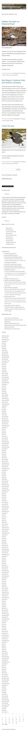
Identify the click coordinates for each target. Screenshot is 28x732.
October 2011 (5, 638)
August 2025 (4, 341)
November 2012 (5, 615)
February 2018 (5, 502)
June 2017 (4, 516)
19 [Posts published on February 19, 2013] (9, 721)
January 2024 (5, 375)
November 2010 (5, 658)
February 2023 (5, 395)
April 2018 (4, 499)
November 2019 (5, 465)
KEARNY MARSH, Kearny (9, 296)
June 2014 (4, 581)
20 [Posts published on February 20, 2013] (12, 721)
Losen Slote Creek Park (11, 235)
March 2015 (4, 565)
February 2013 (5, 610)
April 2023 (4, 391)
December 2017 (5, 506)
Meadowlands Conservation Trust (12, 328)
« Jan (3, 724)
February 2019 (5, 481)
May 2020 (4, 454)
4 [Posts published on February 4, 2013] (5, 717)
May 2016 (4, 540)
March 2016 (4, 543)
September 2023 (5, 382)
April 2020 (4, 456)
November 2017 (5, 508)
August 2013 (4, 599)
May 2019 (4, 475)
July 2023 (4, 386)
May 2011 (4, 647)
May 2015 (4, 561)
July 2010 (4, 665)
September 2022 (5, 404)
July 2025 (4, 343)
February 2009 (5, 696)
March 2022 (4, 414)
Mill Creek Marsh (9, 229)
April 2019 (4, 477)
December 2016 (5, 527)
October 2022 (5, 402)
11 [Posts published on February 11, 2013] (5, 719)
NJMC (8, 75)
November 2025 (5, 336)
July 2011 (4, 644)
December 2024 (5, 355)
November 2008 (5, 701)
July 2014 (4, 579)
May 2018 (4, 497)
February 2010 (5, 674)
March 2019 (4, 479)
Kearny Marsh (9, 233)
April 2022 (4, 413)
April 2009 (4, 692)
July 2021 (4, 429)
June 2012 (4, 624)
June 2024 (4, 366)
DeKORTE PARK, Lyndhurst (10, 253)
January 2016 (5, 547)
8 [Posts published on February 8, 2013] (19, 717)
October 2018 (5, 488)
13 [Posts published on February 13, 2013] (12, 719)
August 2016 (4, 534)
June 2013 (4, 602)
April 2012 (4, 628)
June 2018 (4, 495)
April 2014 (4, 585)
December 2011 (5, 635)
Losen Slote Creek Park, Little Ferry (12, 305)
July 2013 (4, 601)
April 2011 (4, 649)
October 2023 (5, 380)
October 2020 (5, 445)
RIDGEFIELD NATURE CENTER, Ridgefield (13, 266)
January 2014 (5, 590)
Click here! (6, 194)
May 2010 (4, 669)
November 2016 (5, 529)
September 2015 (5, 554)
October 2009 (5, 681)
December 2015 (5, 549)
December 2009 (5, 678)
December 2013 (5, 592)
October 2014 (5, 574)
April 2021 (4, 434)
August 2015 (4, 556)
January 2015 (5, 568)
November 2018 (5, 486)
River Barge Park (9, 238)
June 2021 (4, 430)
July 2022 (4, 407)
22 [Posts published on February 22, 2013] (19, 721)
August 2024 (4, 362)
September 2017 (5, 511)
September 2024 (5, 361)
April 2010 (4, 671)
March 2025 (4, 350)
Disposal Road (9, 237)
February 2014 (5, 588)
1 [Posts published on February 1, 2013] (19, 715)
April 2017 (4, 520)
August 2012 (4, 620)
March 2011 (4, 651)
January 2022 (5, 418)
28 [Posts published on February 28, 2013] (16, 722)
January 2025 (5, 353)
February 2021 (5, 438)
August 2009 (4, 685)
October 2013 (5, 595)
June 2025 (4, 344)
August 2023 (4, 384)
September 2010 (5, 662)
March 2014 (4, 586)
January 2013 (5, 611)
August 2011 (4, 642)
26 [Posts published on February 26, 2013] (9, 722)
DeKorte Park (9, 228)
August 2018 (4, 491)
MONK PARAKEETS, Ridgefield (11, 287)
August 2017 (4, 513)
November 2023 (5, 379)
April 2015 (4, 563)
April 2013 (4, 606)
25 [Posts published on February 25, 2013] (5, 722)
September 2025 (5, 339)
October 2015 (5, 552)
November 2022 (5, 400)
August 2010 (4, 663)
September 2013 (5, 597)
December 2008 (5, 699)
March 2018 (4, 500)
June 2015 (4, 559)
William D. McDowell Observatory (11, 323)
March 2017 (4, 522)
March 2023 (4, 393)
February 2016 (5, 545)
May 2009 (4, 690)
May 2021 (4, 432)
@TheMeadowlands (7, 178)
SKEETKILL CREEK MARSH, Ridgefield (12, 280)
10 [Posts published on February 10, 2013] (2, 719)
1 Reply (11, 120)
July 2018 (4, 493)
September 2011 (5, 640)
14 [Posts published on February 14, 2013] (16, 719)
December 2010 (5, 656)
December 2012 (5, 613)
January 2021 (5, 439)
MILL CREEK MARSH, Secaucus (11, 255)
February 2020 (5, 459)
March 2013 (4, 608)
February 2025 (5, 352)
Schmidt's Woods (10, 244)
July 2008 (4, 708)
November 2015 (5, 551)
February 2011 (5, 653)
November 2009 (5, 679)
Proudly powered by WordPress (8, 729)
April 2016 (4, 542)
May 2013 (4, 604)
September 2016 (5, 533)
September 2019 (5, 468)
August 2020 (4, 448)
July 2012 (4, 622)
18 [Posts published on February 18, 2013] (5, 721)
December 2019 (5, 463)
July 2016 (4, 536)
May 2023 (4, 389)
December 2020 (5, 441)
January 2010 (5, 676)
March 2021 (4, 436)
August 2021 (4, 427)
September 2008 (5, 705)
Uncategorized (16, 73)
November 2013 (5, 593)
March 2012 (4, 629)
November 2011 (5, 636)
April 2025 (4, 348)
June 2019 (4, 473)
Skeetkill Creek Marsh (11, 242)
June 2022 (4, 409)
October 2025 (5, 337)
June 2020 (4, 452)
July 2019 (4, 472)
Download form (5, 251)
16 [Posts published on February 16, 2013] (23, 719)
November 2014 (5, 572)
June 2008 (4, 710)
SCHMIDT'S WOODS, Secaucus (11, 278)
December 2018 (5, 484)
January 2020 (5, 461)
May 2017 (4, 518)
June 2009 (4, 688)
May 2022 (4, 411)
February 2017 (5, 524)
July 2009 (4, 687)
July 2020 (4, 450)
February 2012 (5, 631)
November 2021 (5, 422)
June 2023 (4, 387)
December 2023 (5, 377)
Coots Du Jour (8, 125)
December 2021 (5, 420)
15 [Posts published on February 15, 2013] (19, 719)
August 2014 (4, 577)
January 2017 (5, 525)
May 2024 (4, 368)
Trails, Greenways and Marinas (11, 318)
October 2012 (5, 617)
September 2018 (5, 490)
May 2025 (4, 346)
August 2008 (4, 706)
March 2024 (4, 371)
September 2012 (5, 619)
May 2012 (4, 626)
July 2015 (4, 558)
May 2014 (4, 583)
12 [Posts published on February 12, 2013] (9, 719)
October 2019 (5, 466)
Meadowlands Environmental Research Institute (15, 325)
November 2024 (5, 357)
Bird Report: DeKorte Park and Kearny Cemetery (13, 81)
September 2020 (5, 447)
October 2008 (5, 703)
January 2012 (5, 633)
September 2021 (5, 425)
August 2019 (4, 470)
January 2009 (5, 697)
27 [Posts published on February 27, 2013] (12, 722)
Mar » (6, 724)
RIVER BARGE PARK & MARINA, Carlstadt (13, 257)
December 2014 (5, 570)
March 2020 (4, 457)
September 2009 (5, 683)
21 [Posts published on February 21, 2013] (16, 721)
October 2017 (5, 509)
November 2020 (5, 443)
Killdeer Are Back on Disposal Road (10, 22)
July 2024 (4, 364)
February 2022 (5, 416)
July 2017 (4, 515)
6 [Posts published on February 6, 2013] (12, 717)
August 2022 (4, 405)
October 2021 (5, 423)
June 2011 (4, 645)
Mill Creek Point (9, 240)
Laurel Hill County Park (11, 231)
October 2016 (5, 531)
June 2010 (4, 667)
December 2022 (5, 398)
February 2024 (5, 373)
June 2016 (4, 538)
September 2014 (5, 576)
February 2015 (5, 567)
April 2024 (4, 370)
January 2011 (5, 654)
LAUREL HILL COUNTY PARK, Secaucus (12, 264)
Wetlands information (9, 327)
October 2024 (5, 359)
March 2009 (4, 694)
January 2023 (5, 396)
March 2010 (4, 672)
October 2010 (5, 660)
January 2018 (5, 504)
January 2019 (5, 482)
